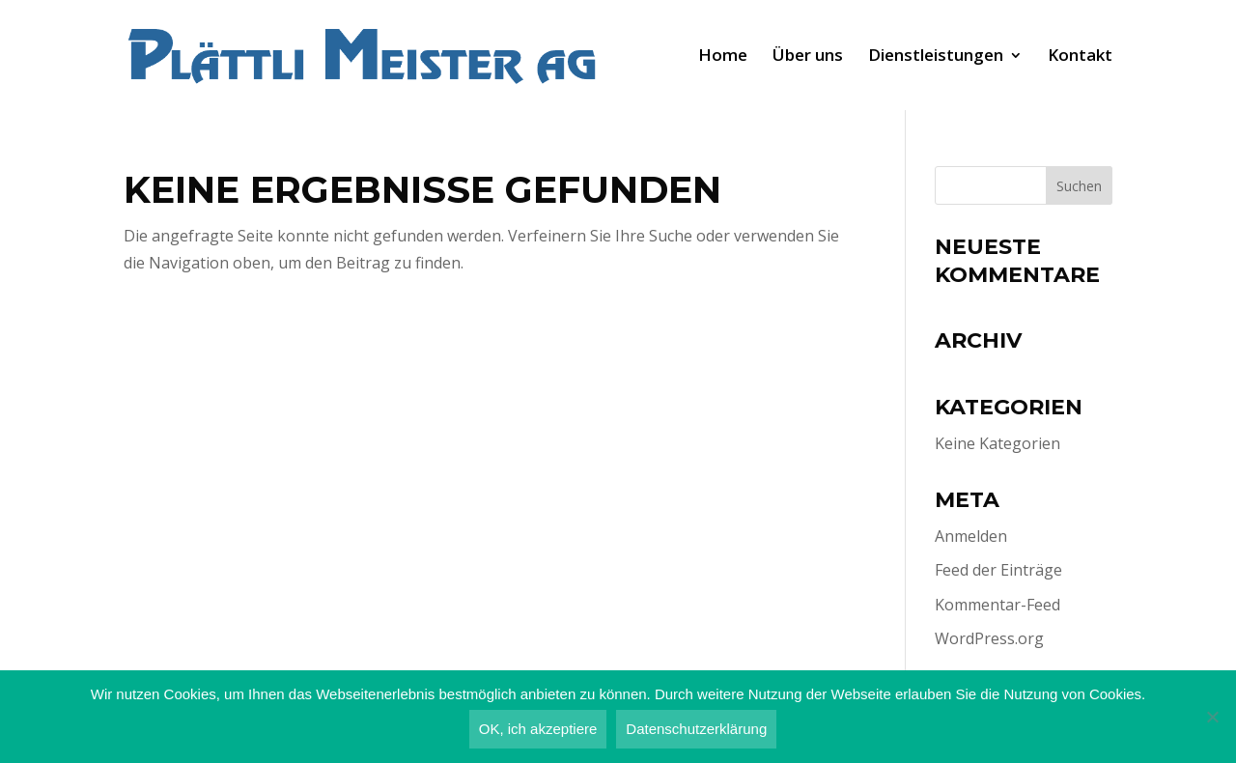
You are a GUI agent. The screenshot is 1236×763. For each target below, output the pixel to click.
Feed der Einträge (998, 569)
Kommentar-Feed (997, 604)
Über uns (807, 57)
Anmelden (971, 536)
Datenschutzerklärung (696, 729)
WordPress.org (989, 638)
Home (722, 57)
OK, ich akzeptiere (538, 729)
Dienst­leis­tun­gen (935, 57)
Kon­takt (1080, 57)
